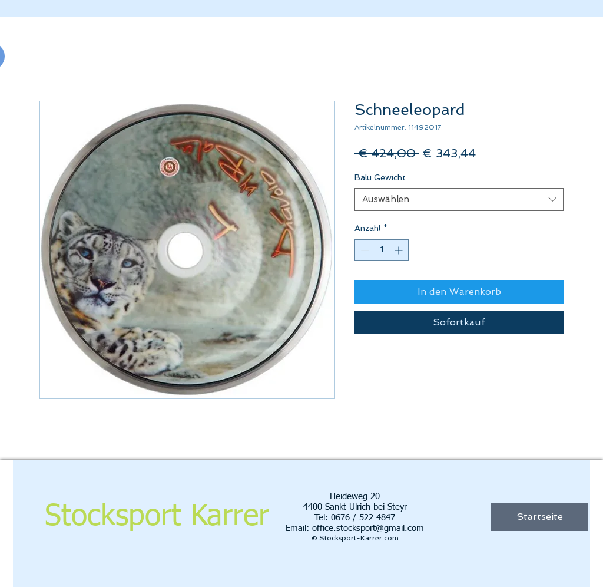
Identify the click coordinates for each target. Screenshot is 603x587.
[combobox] (459, 199)
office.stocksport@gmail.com (368, 528)
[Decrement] (363, 250)
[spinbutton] (381, 250)
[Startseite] (539, 517)
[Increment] (399, 250)
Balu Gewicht (380, 177)
